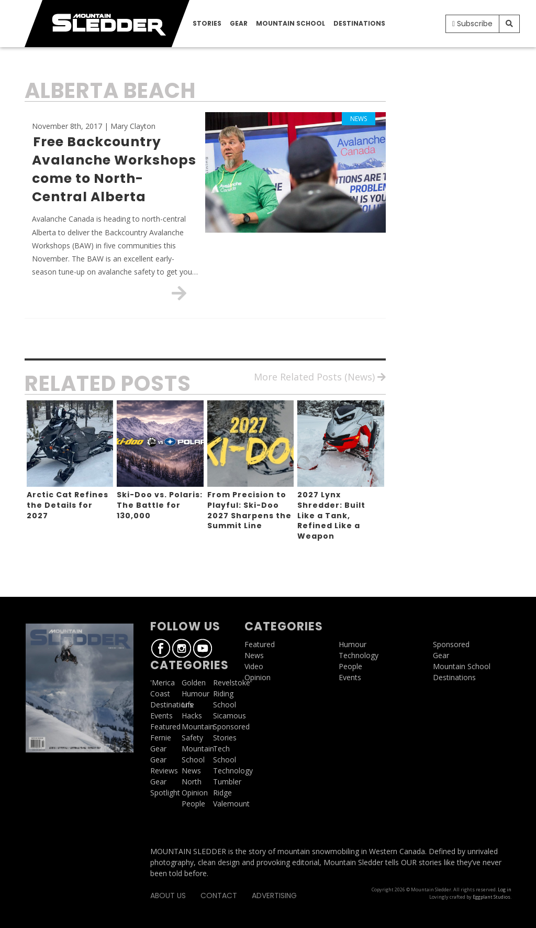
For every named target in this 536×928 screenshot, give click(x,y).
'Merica (162, 682)
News (191, 771)
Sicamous (229, 715)
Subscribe (472, 23)
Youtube (202, 648)
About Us (168, 895)
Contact (218, 895)
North (192, 782)
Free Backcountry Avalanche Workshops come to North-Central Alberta (114, 169)
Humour (195, 693)
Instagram (181, 648)
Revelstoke (231, 682)
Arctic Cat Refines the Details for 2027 (67, 504)
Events (161, 715)
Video (253, 666)
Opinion (195, 793)
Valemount (231, 804)
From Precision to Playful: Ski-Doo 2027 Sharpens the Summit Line (249, 510)
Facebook (160, 648)
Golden (194, 682)
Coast (160, 693)
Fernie (160, 738)
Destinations (359, 23)
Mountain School (290, 23)
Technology (233, 771)
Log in (504, 889)
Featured (165, 727)
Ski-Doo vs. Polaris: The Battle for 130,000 (160, 504)
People (193, 804)
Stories (207, 23)
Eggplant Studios (491, 896)
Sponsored (231, 727)
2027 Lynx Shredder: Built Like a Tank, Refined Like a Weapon (331, 515)
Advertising (274, 895)
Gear (239, 23)
